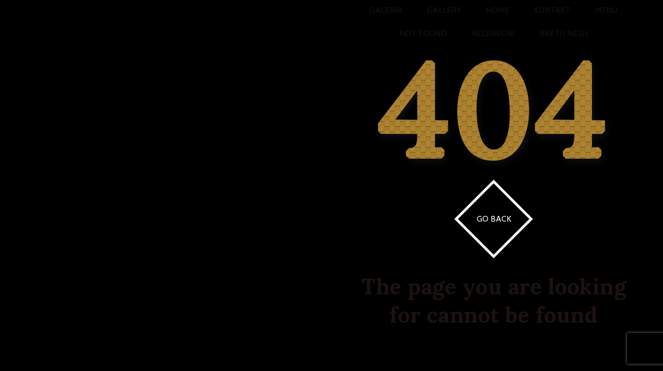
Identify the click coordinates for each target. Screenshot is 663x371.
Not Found (423, 33)
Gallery (444, 10)
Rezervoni (493, 33)
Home (497, 10)
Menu (606, 10)
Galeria (386, 10)
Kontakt (552, 10)
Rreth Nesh (563, 33)
